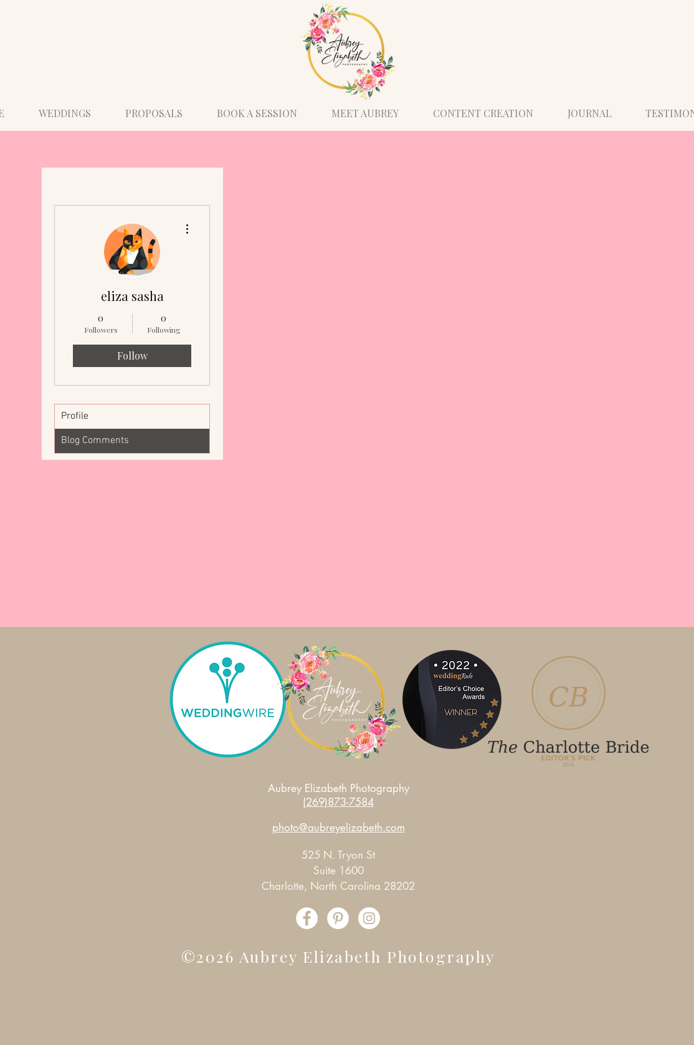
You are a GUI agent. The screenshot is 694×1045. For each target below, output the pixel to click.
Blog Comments (95, 440)
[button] (256, 107)
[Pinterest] (338, 918)
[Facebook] (307, 918)
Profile (74, 416)
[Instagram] (369, 918)
